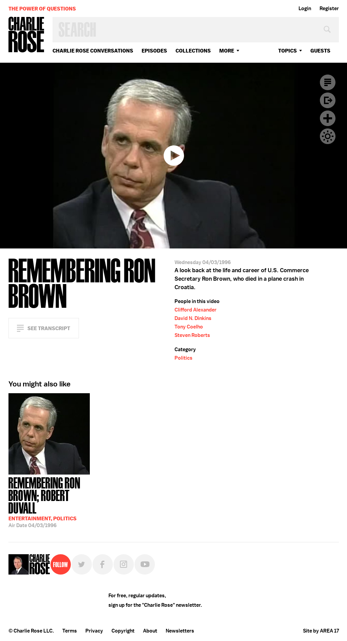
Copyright (123, 630)
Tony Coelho (189, 326)
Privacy (94, 630)
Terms (69, 630)
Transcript (327, 82)
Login (305, 8)
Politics (183, 358)
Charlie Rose (26, 35)
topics (287, 50)
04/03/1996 (49, 502)
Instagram (124, 564)
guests (320, 50)
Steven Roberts (192, 335)
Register (329, 8)
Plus (327, 118)
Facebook (103, 564)
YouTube (145, 564)
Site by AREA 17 (321, 630)
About (150, 630)
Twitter (82, 564)
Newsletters (180, 630)
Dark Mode (327, 136)
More (226, 50)
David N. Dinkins (193, 318)
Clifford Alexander (196, 309)
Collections (193, 50)
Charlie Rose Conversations (93, 50)
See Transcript (48, 328)
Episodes (154, 50)
